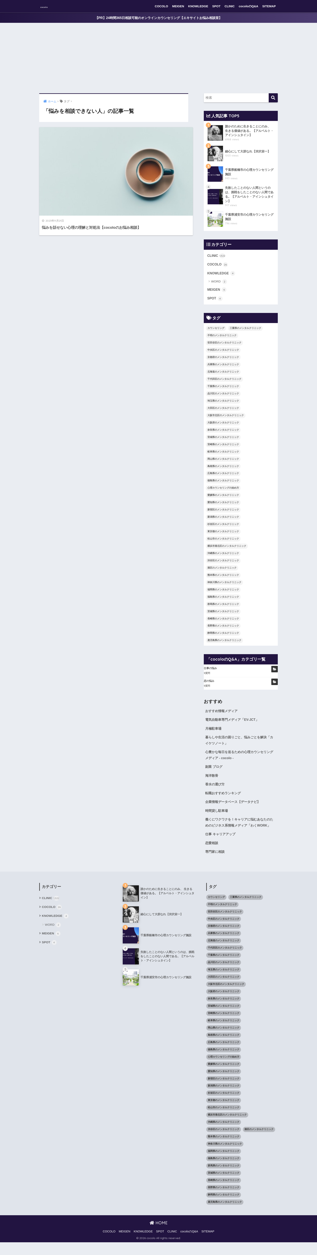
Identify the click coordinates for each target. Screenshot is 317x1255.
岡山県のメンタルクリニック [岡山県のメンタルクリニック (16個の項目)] (223, 461)
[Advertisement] (158, 58)
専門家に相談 (215, 864)
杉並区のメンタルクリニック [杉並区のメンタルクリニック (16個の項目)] (223, 526)
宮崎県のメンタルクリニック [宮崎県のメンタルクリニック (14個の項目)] (223, 446)
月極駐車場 (213, 731)
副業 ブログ (214, 770)
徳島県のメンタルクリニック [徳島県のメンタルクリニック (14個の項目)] (223, 482)
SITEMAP (269, 6)
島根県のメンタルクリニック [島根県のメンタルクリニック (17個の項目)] (223, 468)
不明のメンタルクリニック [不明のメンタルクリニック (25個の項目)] (222, 337)
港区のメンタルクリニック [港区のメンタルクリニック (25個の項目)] (222, 570)
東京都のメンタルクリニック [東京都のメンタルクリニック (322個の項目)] (223, 533)
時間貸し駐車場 (217, 816)
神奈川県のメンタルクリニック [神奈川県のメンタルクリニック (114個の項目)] (224, 584)
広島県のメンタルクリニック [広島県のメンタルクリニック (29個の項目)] (223, 475)
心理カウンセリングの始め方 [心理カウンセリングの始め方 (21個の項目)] (223, 490)
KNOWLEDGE (198, 6)
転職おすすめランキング (224, 798)
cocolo (48, 6)
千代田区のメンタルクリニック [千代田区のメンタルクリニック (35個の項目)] (224, 381)
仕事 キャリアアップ (221, 846)
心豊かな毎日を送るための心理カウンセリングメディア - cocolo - (239, 758)
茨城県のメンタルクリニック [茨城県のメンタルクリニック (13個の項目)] (223, 613)
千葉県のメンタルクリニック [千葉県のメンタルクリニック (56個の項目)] (223, 388)
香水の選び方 (215, 789)
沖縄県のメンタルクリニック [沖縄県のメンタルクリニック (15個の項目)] (223, 555)
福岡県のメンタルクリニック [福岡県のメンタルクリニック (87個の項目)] (223, 591)
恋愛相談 (212, 855)
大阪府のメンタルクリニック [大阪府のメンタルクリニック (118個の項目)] (223, 424)
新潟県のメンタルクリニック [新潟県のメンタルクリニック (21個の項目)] (223, 519)
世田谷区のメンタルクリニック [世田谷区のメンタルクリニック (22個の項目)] (224, 344)
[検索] (273, 98)
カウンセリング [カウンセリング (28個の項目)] (215, 330)
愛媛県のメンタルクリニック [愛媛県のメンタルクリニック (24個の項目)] (223, 497)
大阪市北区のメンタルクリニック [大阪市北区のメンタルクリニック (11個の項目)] (225, 417)
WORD (219, 283)
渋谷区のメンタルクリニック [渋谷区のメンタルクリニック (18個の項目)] (223, 562)
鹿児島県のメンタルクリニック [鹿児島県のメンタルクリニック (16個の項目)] (224, 642)
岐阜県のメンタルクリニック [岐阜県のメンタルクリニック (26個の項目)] (223, 453)
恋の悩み (209, 683)
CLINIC (230, 6)
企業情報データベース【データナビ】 (234, 807)
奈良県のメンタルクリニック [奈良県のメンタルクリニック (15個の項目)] (223, 432)
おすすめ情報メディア (222, 713)
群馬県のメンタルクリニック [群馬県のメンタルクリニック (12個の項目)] (223, 606)
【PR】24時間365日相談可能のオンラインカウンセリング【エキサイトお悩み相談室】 (158, 18)
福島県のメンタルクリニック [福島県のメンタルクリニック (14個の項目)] (223, 598)
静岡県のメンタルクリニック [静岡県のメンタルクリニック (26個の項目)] (223, 635)
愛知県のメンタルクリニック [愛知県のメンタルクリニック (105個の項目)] (223, 504)
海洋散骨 (212, 780)
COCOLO (161, 6)
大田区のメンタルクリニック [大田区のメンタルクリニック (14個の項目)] (223, 410)
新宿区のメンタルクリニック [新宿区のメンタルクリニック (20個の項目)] (223, 511)
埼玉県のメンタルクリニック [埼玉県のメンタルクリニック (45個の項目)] (223, 403)
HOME (159, 1235)
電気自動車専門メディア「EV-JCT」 (233, 722)
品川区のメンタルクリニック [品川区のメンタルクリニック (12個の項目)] (223, 395)
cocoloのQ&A (248, 6)
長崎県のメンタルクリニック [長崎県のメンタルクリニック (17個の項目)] (223, 620)
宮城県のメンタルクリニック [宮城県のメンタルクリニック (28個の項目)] (223, 439)
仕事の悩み (210, 670)
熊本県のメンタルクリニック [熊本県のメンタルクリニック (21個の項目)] (223, 577)
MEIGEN (178, 6)
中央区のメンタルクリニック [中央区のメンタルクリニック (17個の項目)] (223, 352)
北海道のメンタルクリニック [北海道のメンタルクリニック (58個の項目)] (223, 374)
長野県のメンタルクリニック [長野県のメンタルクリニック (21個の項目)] (223, 627)
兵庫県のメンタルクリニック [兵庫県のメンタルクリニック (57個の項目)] (223, 366)
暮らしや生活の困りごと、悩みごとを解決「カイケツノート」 (238, 743)
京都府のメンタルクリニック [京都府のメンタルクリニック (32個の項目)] (223, 359)
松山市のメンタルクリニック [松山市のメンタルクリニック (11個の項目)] (223, 540)
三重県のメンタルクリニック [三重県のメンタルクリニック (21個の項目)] (245, 330)
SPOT (216, 6)
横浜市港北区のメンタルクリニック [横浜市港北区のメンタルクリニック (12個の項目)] (226, 548)
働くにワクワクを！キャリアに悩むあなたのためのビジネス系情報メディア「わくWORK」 (239, 831)
